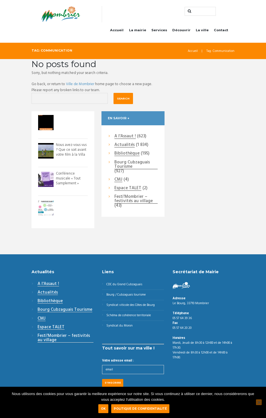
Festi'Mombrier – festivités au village (133, 200)
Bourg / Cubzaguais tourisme (126, 296)
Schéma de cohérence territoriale (129, 317)
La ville (202, 31)
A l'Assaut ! (125, 137)
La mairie (137, 31)
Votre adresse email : (118, 363)
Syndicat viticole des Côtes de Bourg (132, 306)
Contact (221, 31)
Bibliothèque (127, 155)
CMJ (118, 181)
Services (159, 31)
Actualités (124, 146)
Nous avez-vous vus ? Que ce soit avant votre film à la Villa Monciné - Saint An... (70, 156)
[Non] (259, 402)
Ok (103, 409)
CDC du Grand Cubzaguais (125, 285)
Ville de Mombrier (80, 85)
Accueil (117, 31)
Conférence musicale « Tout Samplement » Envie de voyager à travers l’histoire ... (71, 184)
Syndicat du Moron (120, 328)
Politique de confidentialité (140, 409)
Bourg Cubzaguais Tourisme (132, 165)
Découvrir (181, 31)
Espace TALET (127, 189)
